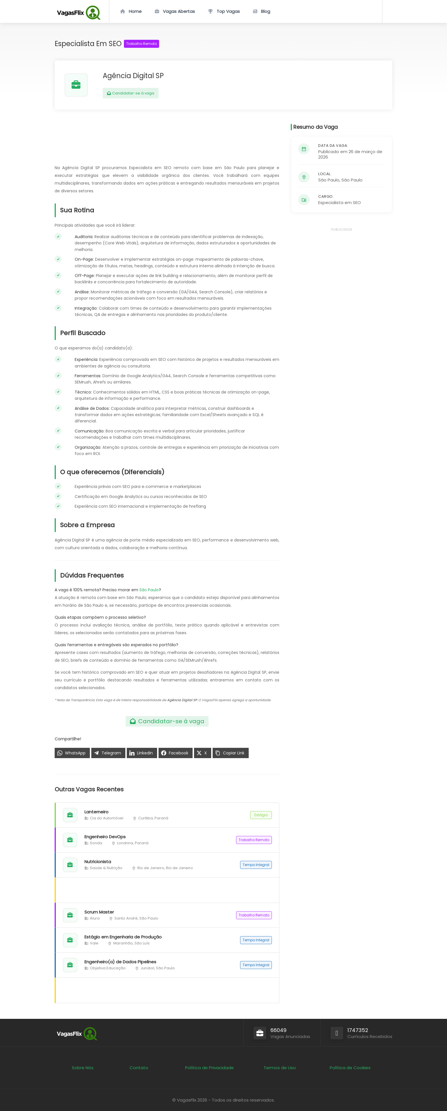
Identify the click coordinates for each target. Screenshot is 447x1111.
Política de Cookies (350, 1068)
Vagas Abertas (179, 11)
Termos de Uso (280, 1068)
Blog (265, 11)
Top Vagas (228, 11)
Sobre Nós (83, 1068)
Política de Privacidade (209, 1068)
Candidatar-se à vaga (130, 93)
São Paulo (149, 590)
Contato (139, 1068)
